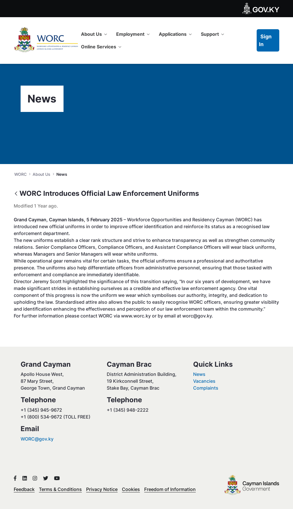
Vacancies (204, 381)
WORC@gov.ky (37, 439)
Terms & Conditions (60, 489)
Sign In (265, 40)
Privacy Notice (102, 489)
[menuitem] (94, 34)
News (199, 374)
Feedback (24, 489)
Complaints (205, 388)
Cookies (131, 489)
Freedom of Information (170, 489)
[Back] (16, 194)
